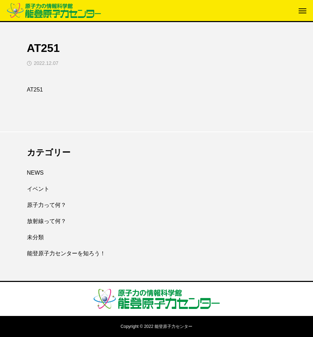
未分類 (35, 237)
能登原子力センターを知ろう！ (66, 253)
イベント (38, 189)
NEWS (35, 173)
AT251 (35, 90)
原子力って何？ (46, 205)
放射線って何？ (46, 221)
